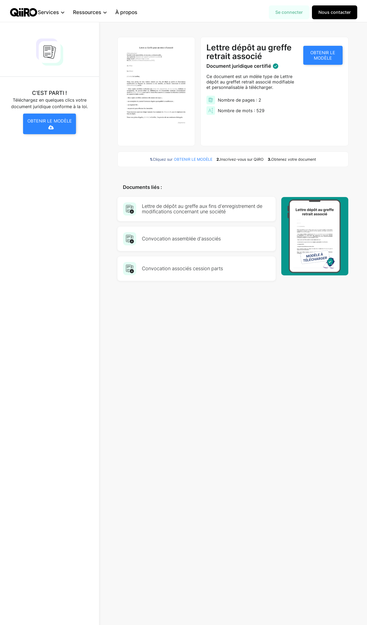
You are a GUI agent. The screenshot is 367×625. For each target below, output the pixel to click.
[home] (23, 12)
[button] (59, 12)
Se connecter (289, 12)
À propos (134, 12)
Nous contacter (334, 12)
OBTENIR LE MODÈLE (322, 55)
